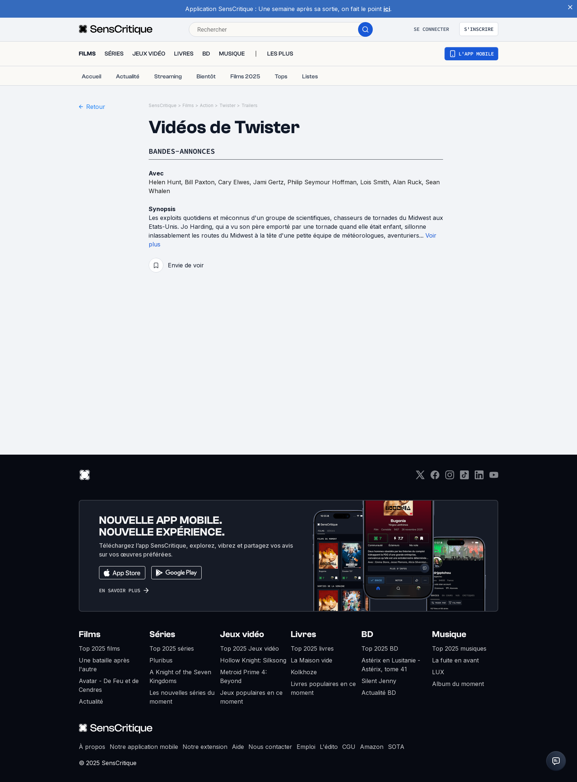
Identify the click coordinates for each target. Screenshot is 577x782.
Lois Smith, (376, 182)
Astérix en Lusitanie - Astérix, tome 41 (390, 665)
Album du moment (458, 683)
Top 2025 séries (171, 648)
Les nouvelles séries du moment (182, 697)
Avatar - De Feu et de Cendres (109, 685)
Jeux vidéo (242, 634)
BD (367, 634)
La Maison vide (311, 660)
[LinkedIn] (479, 477)
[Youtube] (493, 477)
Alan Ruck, (409, 182)
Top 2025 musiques (459, 648)
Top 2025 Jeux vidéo (249, 648)
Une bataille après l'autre (104, 665)
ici (386, 9)
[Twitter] (420, 477)
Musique (449, 634)
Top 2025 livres (312, 648)
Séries (162, 634)
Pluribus (161, 660)
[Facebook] (435, 477)
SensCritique (163, 105)
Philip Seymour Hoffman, (323, 182)
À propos (92, 746)
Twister (227, 105)
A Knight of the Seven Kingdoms (180, 676)
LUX (438, 672)
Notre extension (205, 746)
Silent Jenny (378, 681)
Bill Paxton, (201, 182)
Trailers (249, 105)
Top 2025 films (99, 648)
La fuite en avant (455, 660)
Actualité (91, 701)
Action (206, 105)
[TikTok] (464, 477)
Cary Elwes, (235, 182)
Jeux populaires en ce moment (251, 697)
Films (188, 105)
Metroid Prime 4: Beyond (243, 676)
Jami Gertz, (270, 182)
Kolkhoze (304, 672)
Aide (238, 746)
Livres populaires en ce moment (323, 688)
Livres (303, 634)
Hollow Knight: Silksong (253, 660)
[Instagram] (449, 477)
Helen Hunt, (167, 182)
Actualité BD (378, 692)
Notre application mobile (144, 746)
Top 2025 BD (379, 648)
